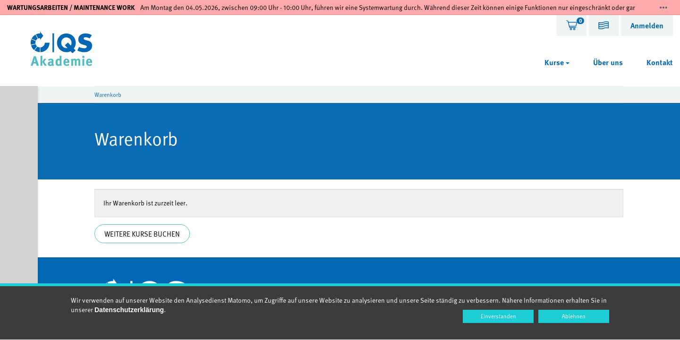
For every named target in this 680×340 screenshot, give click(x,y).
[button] (603, 27)
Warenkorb (107, 94)
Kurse (557, 62)
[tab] (571, 25)
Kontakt (659, 62)
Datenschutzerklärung (129, 310)
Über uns (608, 62)
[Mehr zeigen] (663, 7)
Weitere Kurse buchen (142, 234)
